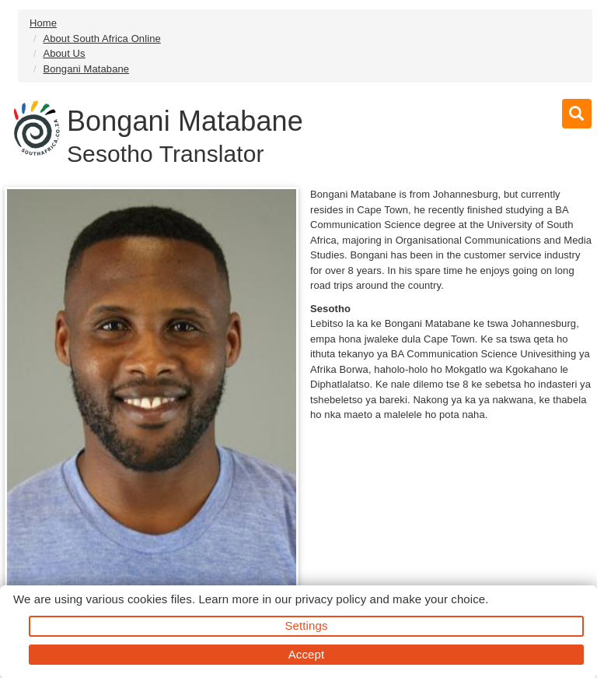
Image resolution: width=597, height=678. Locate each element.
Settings (306, 625)
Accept (306, 654)
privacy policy (330, 599)
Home (43, 23)
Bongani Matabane (86, 69)
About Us (64, 53)
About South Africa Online (101, 38)
